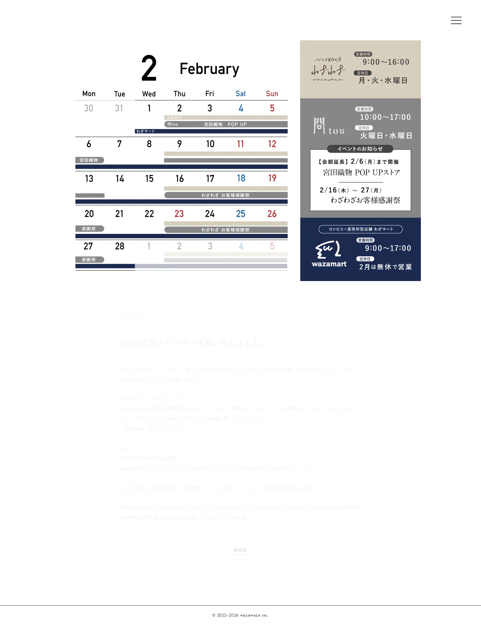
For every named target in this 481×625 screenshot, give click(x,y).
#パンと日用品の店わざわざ (226, 507)
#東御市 (128, 517)
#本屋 (239, 517)
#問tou (127, 507)
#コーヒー (222, 517)
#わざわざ (331, 507)
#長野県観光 (150, 517)
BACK (240, 550)
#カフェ (203, 517)
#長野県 (350, 507)
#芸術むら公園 (179, 517)
